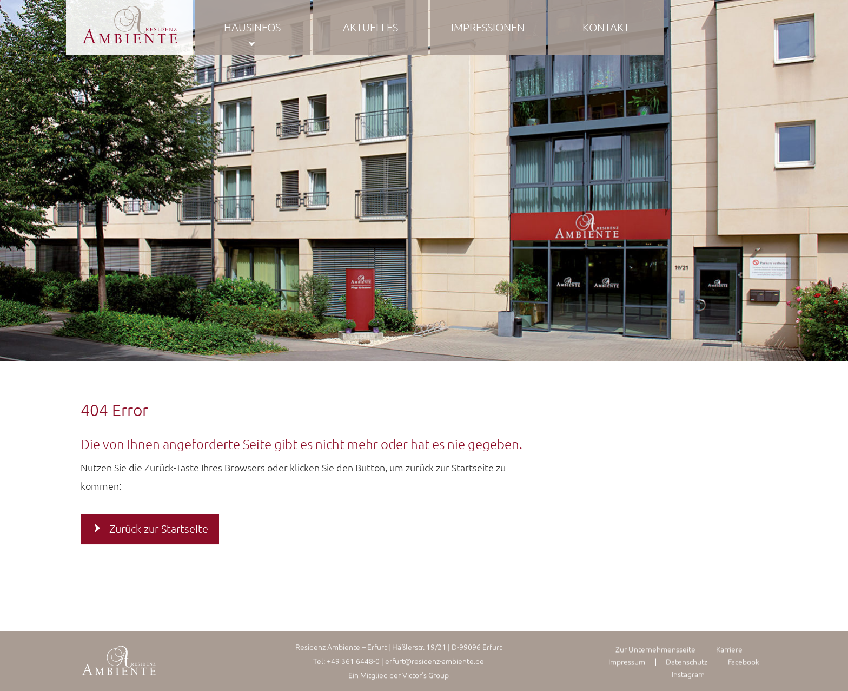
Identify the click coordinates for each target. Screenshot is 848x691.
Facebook (743, 661)
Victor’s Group (425, 674)
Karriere (729, 649)
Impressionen (488, 27)
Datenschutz (686, 661)
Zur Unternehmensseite (655, 649)
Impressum (626, 661)
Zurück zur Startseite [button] (158, 528)
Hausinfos (252, 27)
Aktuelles (370, 27)
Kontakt (606, 27)
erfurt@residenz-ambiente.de (434, 660)
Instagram (688, 674)
